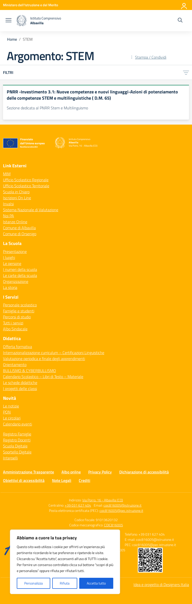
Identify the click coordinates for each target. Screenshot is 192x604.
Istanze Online (15, 222)
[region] (65, 562)
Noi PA (8, 216)
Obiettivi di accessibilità (23, 480)
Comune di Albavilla (19, 228)
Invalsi (8, 204)
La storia (10, 287)
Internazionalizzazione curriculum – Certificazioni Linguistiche (53, 353)
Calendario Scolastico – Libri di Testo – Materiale (43, 377)
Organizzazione (15, 281)
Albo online (71, 472)
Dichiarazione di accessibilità (144, 472)
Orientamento (14, 365)
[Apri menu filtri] (186, 72)
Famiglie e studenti (18, 311)
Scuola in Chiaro (16, 192)
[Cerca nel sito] (180, 20)
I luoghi (9, 257)
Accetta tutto (96, 583)
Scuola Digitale (15, 446)
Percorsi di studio (17, 317)
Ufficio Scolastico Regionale (25, 180)
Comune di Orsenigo (19, 234)
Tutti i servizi (13, 323)
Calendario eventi (17, 424)
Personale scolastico (20, 305)
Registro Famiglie (17, 434)
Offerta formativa (17, 347)
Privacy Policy (100, 472)
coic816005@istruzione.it (123, 505)
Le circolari (11, 418)
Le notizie (11, 406)
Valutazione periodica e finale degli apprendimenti (44, 359)
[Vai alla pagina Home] (12, 39)
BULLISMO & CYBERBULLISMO (29, 371)
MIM (6, 174)
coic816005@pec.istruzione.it (121, 510)
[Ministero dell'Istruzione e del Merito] (30, 4)
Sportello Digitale (17, 452)
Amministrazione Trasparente (28, 472)
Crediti (84, 480)
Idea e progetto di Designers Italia (161, 585)
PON (7, 412)
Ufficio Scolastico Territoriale (26, 186)
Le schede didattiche (20, 383)
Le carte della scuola (20, 275)
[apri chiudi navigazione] (9, 21)
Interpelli (10, 458)
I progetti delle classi (20, 389)
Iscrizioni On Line (17, 198)
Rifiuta (65, 583)
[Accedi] (184, 5)
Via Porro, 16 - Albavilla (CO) (102, 500)
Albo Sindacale (15, 329)
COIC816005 (113, 525)
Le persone (12, 263)
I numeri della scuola (20, 269)
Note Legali (61, 480)
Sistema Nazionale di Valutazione (30, 210)
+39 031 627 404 (78, 505)
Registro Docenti (16, 440)
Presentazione (15, 251)
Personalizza (33, 583)
